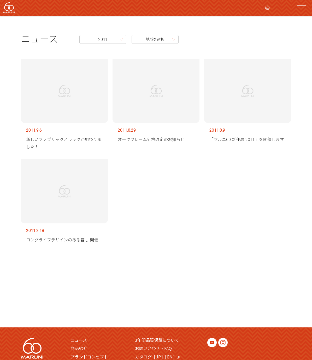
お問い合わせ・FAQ (153, 348)
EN (170, 356)
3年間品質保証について (157, 340)
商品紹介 (78, 348)
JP (158, 356)
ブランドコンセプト (89, 356)
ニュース (39, 38)
